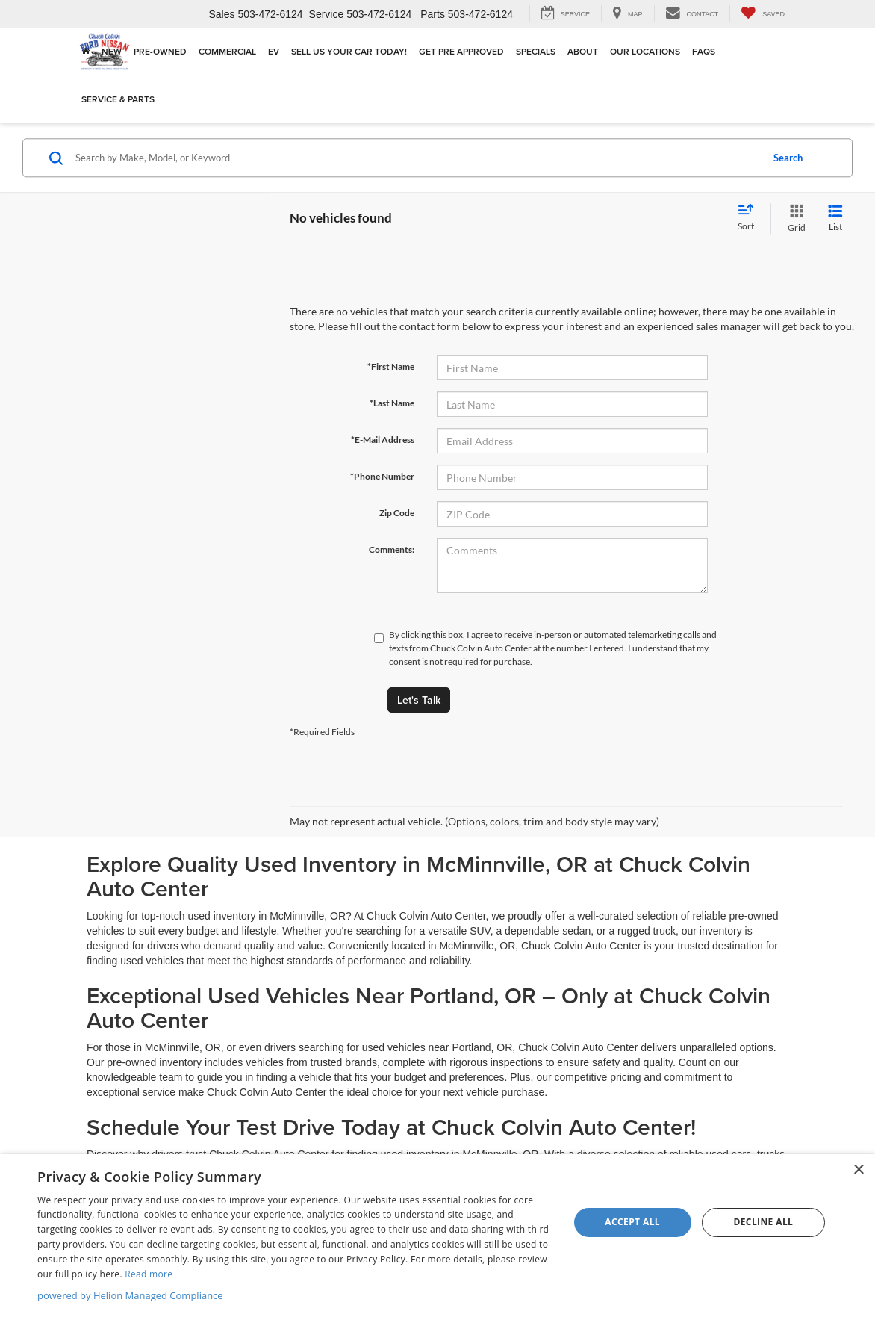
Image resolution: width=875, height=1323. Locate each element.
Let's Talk (418, 700)
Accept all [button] (632, 1221)
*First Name (390, 366)
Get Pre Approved (461, 51)
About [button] (582, 51)
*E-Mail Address (382, 439)
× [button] (858, 1170)
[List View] (835, 218)
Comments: (391, 549)
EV (273, 51)
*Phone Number (382, 476)
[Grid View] (793, 218)
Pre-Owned (160, 51)
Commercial (227, 51)
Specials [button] (535, 51)
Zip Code (396, 512)
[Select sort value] (750, 218)
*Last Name (392, 403)
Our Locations (645, 51)
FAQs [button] (703, 51)
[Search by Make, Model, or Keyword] (416, 158)
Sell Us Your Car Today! (349, 51)
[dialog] (437, 1238)
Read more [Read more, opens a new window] (148, 1274)
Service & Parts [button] (118, 99)
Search (788, 158)
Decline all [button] (763, 1221)
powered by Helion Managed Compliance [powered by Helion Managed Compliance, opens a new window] (130, 1295)
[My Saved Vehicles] (762, 13)
